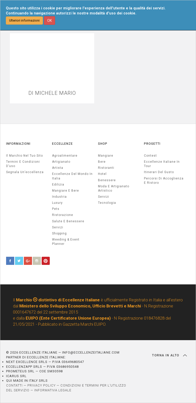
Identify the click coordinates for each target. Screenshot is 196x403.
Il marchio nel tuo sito (24, 155)
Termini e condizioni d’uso (23, 164)
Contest (150, 155)
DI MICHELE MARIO (52, 93)
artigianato (61, 161)
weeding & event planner (65, 242)
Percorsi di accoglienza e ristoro (164, 181)
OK (49, 21)
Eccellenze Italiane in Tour (162, 164)
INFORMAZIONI (18, 143)
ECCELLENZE (62, 143)
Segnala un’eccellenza (25, 172)
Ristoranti (106, 168)
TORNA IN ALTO (169, 355)
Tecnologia (107, 203)
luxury (57, 203)
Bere (102, 161)
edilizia (58, 184)
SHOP (102, 143)
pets (55, 209)
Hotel (102, 174)
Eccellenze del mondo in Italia (72, 176)
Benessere (107, 180)
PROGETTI (152, 143)
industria (59, 196)
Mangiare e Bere (65, 190)
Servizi (103, 196)
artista (57, 168)
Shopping (59, 233)
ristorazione (62, 215)
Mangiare (105, 155)
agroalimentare (64, 155)
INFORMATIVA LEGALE (52, 390)
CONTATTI (14, 385)
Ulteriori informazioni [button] (24, 20)
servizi (57, 227)
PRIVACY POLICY (41, 385)
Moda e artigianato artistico (113, 188)
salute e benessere (68, 221)
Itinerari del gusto (159, 172)
